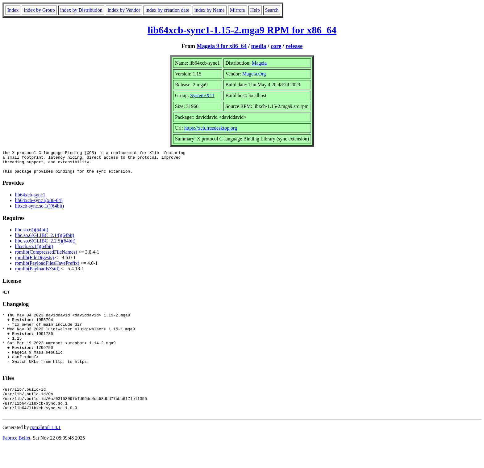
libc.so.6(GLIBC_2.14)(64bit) (44, 240)
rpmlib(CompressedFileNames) (46, 256)
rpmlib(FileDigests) (34, 262)
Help (255, 10)
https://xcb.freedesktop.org (210, 128)
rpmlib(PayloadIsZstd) (37, 273)
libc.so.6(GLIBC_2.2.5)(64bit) (45, 245)
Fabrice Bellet (16, 460)
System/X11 (202, 95)
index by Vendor (124, 10)
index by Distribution (81, 10)
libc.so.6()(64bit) (31, 234)
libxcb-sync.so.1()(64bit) (39, 210)
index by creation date (167, 10)
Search (272, 10)
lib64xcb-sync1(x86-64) (39, 205)
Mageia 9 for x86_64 (222, 46)
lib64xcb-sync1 (30, 199)
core (276, 46)
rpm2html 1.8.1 (45, 449)
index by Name (209, 10)
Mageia (259, 63)
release (294, 46)
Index (13, 10)
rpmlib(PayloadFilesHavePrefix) (47, 267)
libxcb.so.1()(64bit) (34, 251)
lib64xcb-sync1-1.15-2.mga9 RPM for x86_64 (242, 30)
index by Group (39, 10)
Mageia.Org (254, 73)
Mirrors (237, 10)
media (258, 46)
